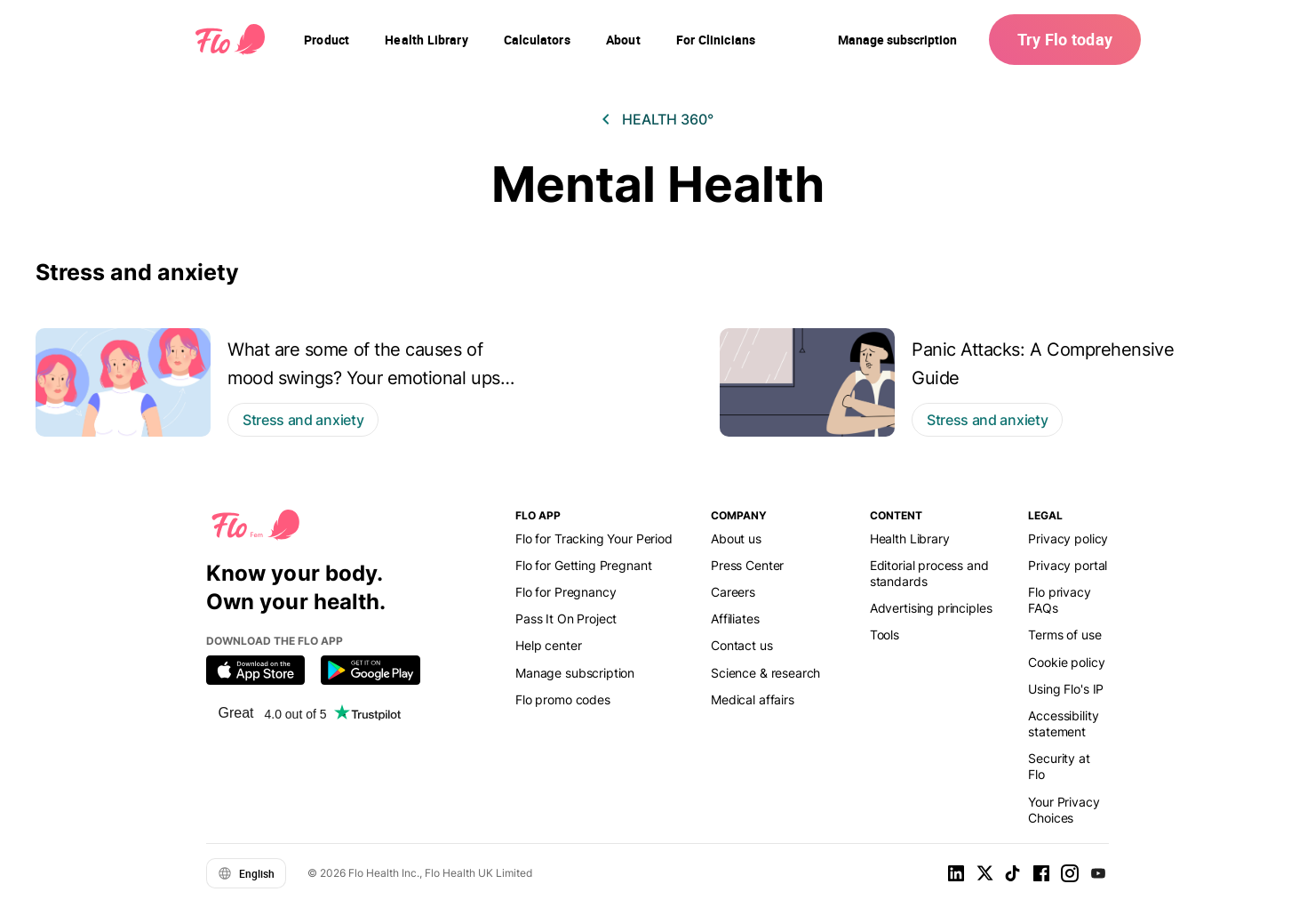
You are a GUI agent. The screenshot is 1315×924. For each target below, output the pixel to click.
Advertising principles (931, 607)
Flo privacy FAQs (1059, 599)
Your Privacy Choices (1063, 809)
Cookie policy (1066, 662)
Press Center (747, 565)
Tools (884, 634)
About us (736, 538)
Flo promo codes (562, 699)
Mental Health (658, 184)
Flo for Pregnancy (565, 591)
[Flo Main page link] (230, 40)
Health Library (910, 538)
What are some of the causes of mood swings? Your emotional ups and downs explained (363, 378)
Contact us (741, 645)
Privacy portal (1067, 565)
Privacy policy (1068, 538)
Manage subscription (897, 39)
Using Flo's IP (1066, 688)
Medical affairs (752, 699)
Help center (548, 645)
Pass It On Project (566, 618)
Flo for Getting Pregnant (583, 565)
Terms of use (1064, 634)
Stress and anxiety (137, 272)
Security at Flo (1058, 766)
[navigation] (326, 40)
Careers (733, 591)
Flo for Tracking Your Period (594, 538)
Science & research (765, 672)
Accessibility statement (1063, 723)
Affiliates (735, 618)
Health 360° (667, 119)
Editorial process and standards (929, 573)
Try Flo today (1064, 39)
